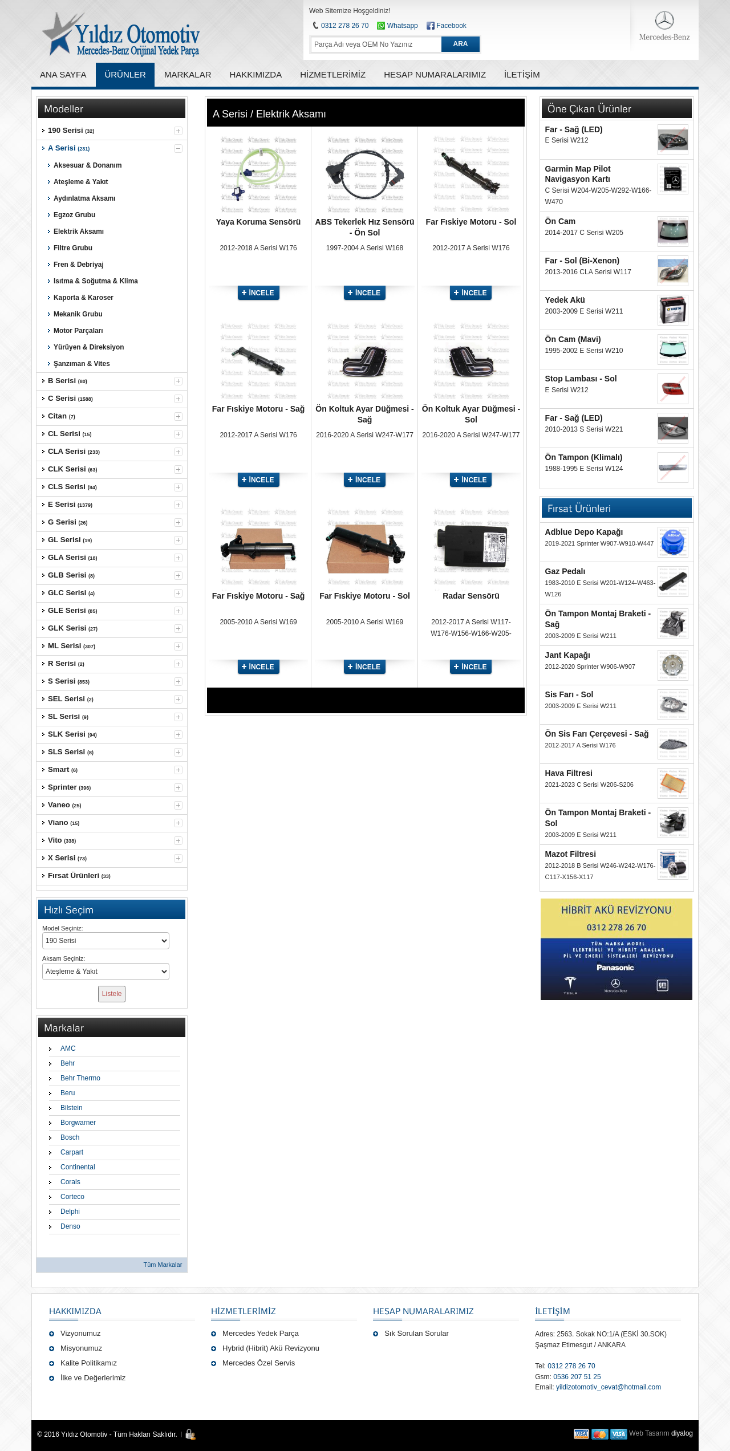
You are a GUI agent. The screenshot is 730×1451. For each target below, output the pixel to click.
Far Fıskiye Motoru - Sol (471, 221)
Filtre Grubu (73, 248)
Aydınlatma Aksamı (85, 198)
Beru (67, 1093)
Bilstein (71, 1108)
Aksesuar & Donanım (87, 165)
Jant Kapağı (567, 655)
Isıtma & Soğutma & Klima (96, 281)
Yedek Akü (565, 299)
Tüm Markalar (162, 1264)
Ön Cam (560, 221)
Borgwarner (78, 1123)
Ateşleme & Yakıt (81, 182)
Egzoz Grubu (74, 215)
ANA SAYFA (63, 74)
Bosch (69, 1137)
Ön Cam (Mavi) (573, 339)
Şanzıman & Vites (82, 364)
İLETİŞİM (552, 1311)
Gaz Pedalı (565, 571)
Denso (70, 1226)
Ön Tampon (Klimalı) (584, 457)
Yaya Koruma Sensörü (258, 221)
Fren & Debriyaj (79, 265)
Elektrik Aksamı (79, 231)
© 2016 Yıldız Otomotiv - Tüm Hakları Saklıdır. (107, 1434)
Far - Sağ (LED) (574, 129)
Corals (70, 1182)
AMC (68, 1048)
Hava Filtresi (569, 773)
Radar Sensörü (471, 595)
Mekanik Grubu (78, 314)
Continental (77, 1167)
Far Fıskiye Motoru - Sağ (258, 408)
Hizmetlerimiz (243, 1311)
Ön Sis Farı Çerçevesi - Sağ (597, 733)
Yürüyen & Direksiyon (89, 347)
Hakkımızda (75, 1311)
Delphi (70, 1212)
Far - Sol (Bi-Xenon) (582, 260)
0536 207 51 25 (577, 1377)
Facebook (451, 26)
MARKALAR (188, 74)
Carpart (71, 1152)
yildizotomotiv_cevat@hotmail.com (608, 1387)
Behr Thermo (80, 1078)
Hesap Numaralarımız (423, 1311)
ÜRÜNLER (125, 74)
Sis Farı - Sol (569, 694)
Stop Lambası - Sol (581, 378)
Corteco (72, 1197)
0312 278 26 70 (344, 26)
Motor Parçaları (78, 331)
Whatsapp (397, 26)
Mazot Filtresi (570, 854)
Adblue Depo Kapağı (584, 531)
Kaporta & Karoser (83, 298)
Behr (67, 1063)
